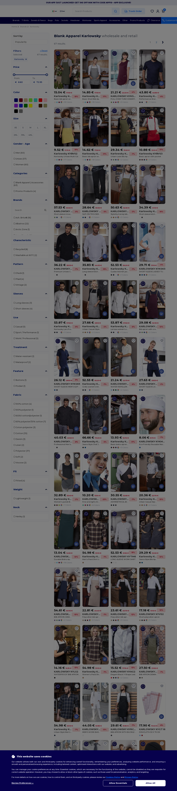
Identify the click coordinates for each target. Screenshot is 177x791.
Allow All (150, 783)
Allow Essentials (118, 783)
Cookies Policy (113, 777)
